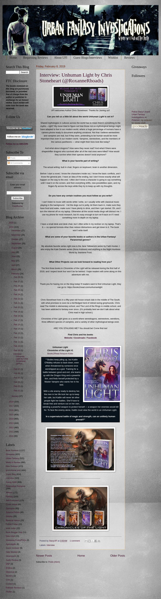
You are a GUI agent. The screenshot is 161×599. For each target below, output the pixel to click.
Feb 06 (17, 373)
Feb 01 (17, 391)
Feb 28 (17, 277)
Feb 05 (17, 378)
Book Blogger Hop (14, 532)
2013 (11, 423)
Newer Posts (44, 555)
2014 (11, 419)
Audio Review (12, 560)
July (13, 252)
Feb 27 (17, 281)
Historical (10, 572)
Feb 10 (17, 346)
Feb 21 (17, 303)
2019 (11, 227)
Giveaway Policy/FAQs (16, 540)
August (14, 248)
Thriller (9, 592)
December (16, 230)
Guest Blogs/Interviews (87, 57)
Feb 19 (17, 312)
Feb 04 (17, 382)
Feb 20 (17, 307)
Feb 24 (17, 294)
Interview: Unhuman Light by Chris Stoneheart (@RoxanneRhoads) (76, 77)
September (16, 243)
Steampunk (11, 556)
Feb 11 (17, 342)
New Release (12, 466)
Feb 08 (17, 350)
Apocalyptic (11, 544)
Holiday (9, 516)
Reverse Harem (13, 520)
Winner (9, 492)
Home (13, 57)
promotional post (13, 470)
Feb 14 (17, 329)
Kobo (70, 353)
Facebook (92, 338)
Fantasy (9, 496)
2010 (11, 436)
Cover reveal (11, 504)
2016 (11, 410)
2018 (11, 402)
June (13, 256)
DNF (8, 564)
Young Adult (11, 482)
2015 (11, 414)
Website (68, 338)
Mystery (9, 576)
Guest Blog (11, 474)
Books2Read (53, 353)
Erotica (9, 568)
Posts (11, 158)
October (15, 239)
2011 (11, 432)
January (15, 396)
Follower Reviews (14, 588)
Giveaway (10, 454)
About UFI (60, 57)
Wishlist (113, 57)
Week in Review (13, 462)
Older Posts (117, 555)
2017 (11, 406)
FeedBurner (17, 206)
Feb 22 (17, 299)
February (15, 274)
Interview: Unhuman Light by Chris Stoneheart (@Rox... (20, 359)
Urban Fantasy (12, 458)
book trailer (11, 528)
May (13, 261)
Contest (9, 584)
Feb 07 (17, 369)
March (14, 269)
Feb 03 (17, 386)
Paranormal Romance (15, 486)
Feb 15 (17, 324)
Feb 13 (17, 333)
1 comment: (75, 541)
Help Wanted (11, 552)
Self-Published (12, 500)
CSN (8, 580)
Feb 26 (17, 286)
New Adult (10, 536)
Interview (51, 545)
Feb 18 (17, 316)
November (16, 235)
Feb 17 (17, 320)
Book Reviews (12, 450)
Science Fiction (12, 512)
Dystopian (10, 508)
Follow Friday (12, 524)
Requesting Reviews (35, 57)
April (13, 265)
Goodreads (79, 338)
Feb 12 (17, 337)
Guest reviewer (12, 548)
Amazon (64, 353)
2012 (11, 427)
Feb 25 (17, 290)
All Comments (15, 163)
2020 (11, 223)
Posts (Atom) (54, 562)
